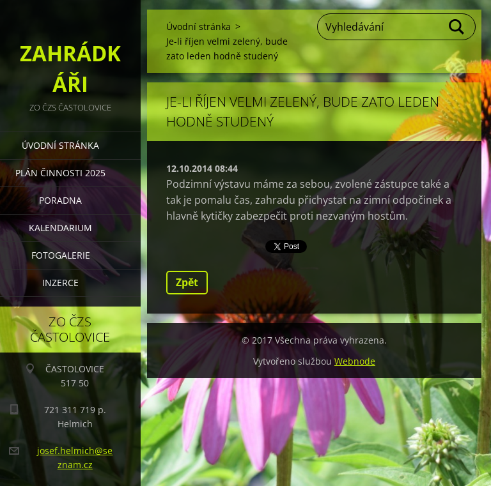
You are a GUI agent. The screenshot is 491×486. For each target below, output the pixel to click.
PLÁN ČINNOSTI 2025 (60, 173)
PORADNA (60, 200)
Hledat (457, 26)
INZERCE (60, 283)
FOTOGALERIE (60, 255)
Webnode (354, 361)
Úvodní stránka (60, 145)
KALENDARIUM (60, 228)
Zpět (187, 282)
